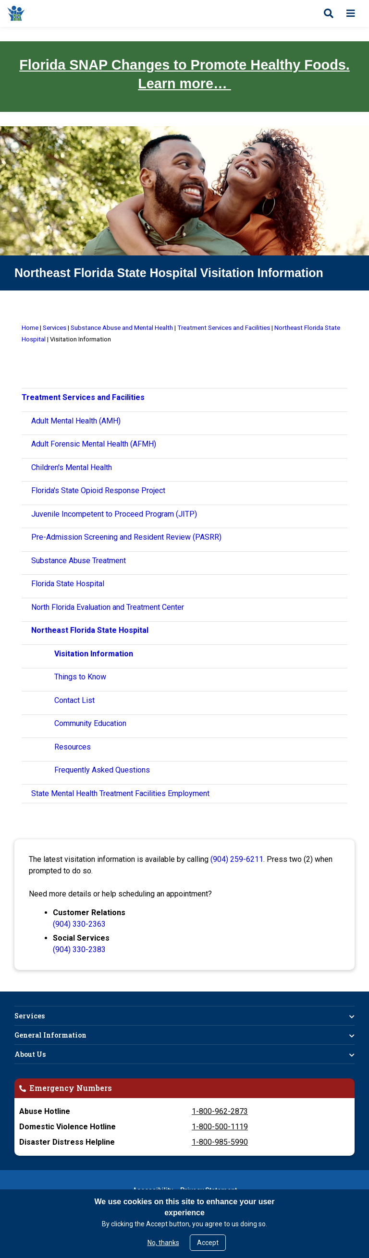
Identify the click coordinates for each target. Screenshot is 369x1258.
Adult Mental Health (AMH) (76, 420)
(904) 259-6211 (236, 859)
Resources (72, 746)
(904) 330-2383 (79, 949)
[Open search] (329, 13)
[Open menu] (351, 13)
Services (29, 1015)
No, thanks (163, 1242)
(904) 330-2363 (79, 924)
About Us (30, 1054)
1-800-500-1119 (220, 1126)
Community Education (90, 723)
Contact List (74, 700)
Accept (208, 1242)
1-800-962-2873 (220, 1111)
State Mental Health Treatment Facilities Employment (120, 793)
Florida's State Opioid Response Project (98, 490)
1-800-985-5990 (220, 1142)
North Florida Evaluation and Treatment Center (107, 607)
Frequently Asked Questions (102, 769)
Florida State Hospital (67, 583)
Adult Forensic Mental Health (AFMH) (93, 443)
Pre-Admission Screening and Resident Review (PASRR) (126, 537)
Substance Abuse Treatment (78, 560)
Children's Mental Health (71, 467)
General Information (50, 1035)
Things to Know (80, 676)
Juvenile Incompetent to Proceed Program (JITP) (114, 514)
